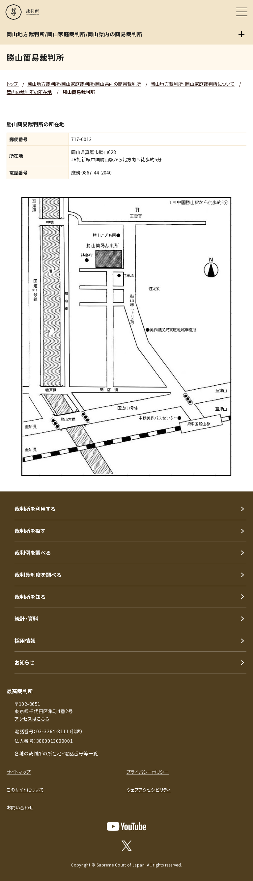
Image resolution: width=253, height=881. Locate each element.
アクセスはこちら (31, 718)
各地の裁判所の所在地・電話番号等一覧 (56, 753)
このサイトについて (25, 789)
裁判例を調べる (32, 552)
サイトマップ (19, 772)
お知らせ (24, 662)
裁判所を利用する (34, 509)
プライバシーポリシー (147, 772)
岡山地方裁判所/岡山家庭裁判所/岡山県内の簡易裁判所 (84, 83)
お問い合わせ (20, 807)
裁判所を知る (29, 597)
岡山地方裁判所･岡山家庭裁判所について (193, 83)
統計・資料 (26, 618)
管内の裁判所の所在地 (29, 92)
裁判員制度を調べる (37, 575)
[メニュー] (242, 12)
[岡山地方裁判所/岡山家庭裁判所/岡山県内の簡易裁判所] (241, 34)
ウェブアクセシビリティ (148, 789)
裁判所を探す (29, 531)
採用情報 (25, 641)
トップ (13, 83)
